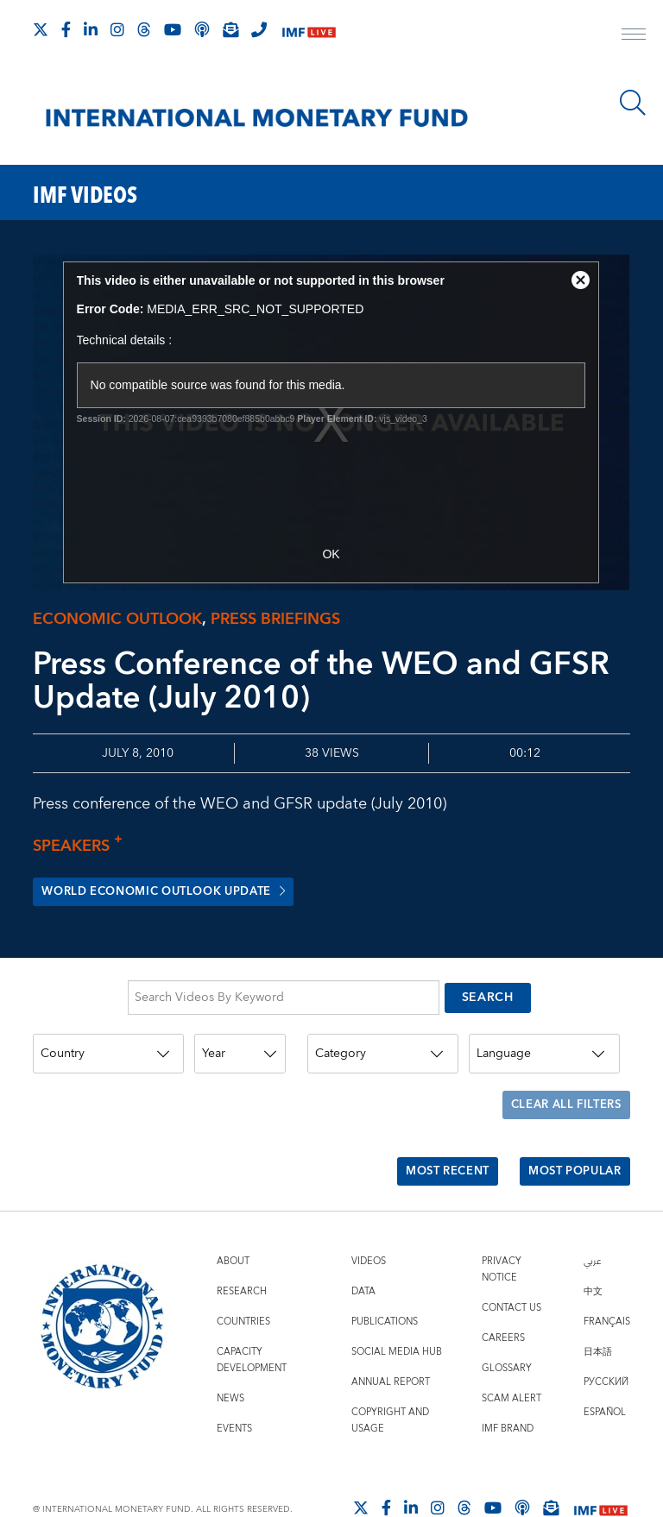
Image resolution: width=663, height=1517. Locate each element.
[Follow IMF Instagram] (117, 29)
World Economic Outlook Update (175, 892)
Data (363, 1251)
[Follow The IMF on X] (40, 29)
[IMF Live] (309, 30)
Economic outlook (117, 619)
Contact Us (511, 1268)
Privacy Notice (501, 1229)
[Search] (633, 103)
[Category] (383, 1044)
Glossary (507, 1328)
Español (605, 1372)
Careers (503, 1298)
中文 (593, 1251)
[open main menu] (634, 36)
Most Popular (569, 1139)
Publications (384, 1282)
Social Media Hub (396, 1312)
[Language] (544, 1044)
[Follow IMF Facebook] (66, 29)
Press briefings (275, 619)
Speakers (82, 846)
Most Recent (432, 1139)
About (233, 1221)
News (230, 1358)
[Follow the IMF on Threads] (144, 29)
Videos (368, 1221)
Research (242, 1251)
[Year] (240, 1044)
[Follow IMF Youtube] (172, 29)
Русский (606, 1342)
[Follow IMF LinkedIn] (91, 29)
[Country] (108, 1044)
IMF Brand (508, 1389)
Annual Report (390, 1342)
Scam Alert (511, 1358)
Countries (243, 1282)
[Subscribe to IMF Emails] (230, 29)
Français (607, 1282)
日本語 (598, 1312)
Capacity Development (252, 1320)
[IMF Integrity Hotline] (259, 29)
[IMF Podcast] (202, 29)
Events (234, 1389)
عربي (592, 1221)
